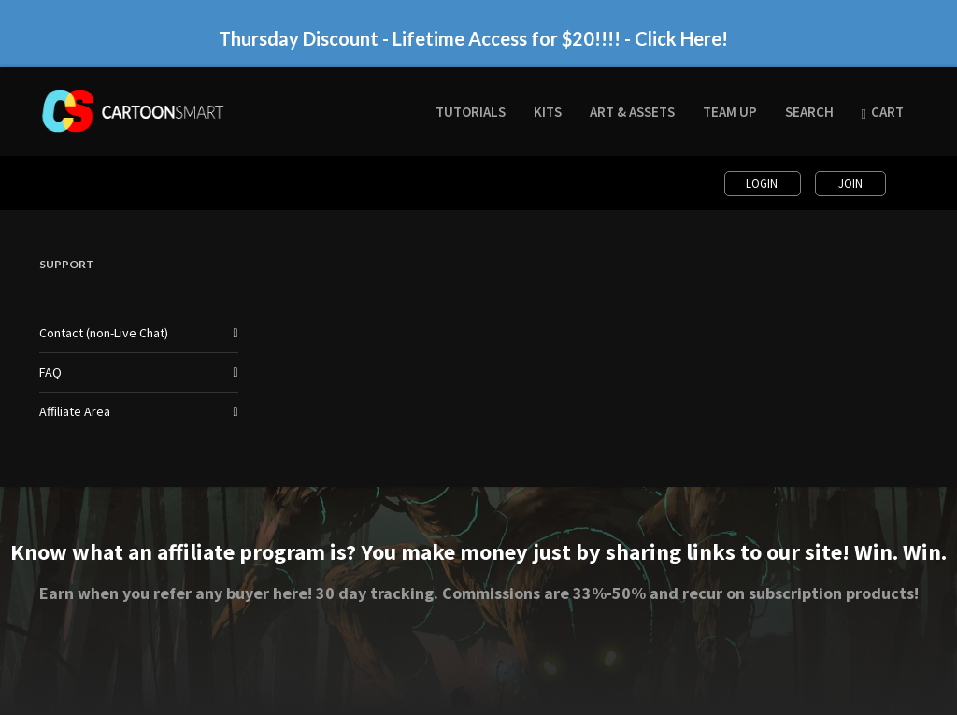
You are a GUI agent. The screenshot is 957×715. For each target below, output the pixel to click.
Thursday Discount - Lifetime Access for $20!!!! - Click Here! (473, 38)
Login (763, 184)
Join (850, 184)
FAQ (50, 372)
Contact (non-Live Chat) (103, 332)
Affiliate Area (74, 411)
